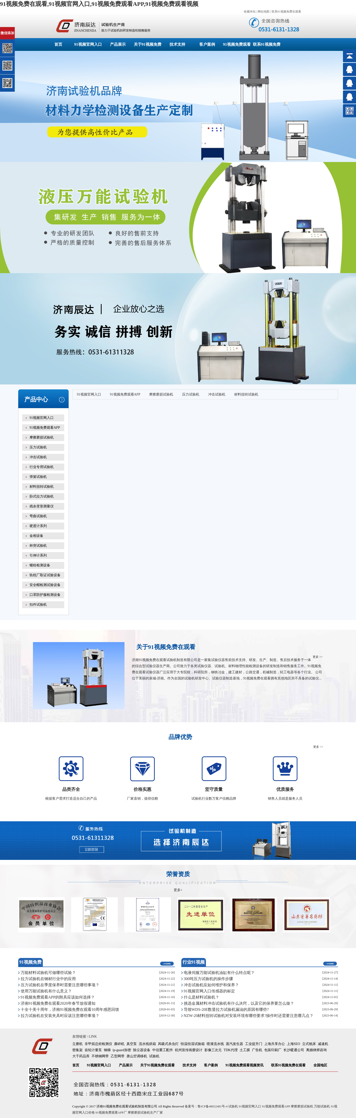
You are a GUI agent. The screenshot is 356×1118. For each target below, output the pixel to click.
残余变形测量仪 (42, 506)
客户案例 (207, 44)
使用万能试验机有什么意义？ (46, 991)
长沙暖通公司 (293, 1050)
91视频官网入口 (88, 44)
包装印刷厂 (272, 1050)
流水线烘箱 (147, 1044)
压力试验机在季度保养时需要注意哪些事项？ (60, 985)
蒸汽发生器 (234, 1044)
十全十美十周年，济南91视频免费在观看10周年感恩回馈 (70, 1009)
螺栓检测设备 (40, 565)
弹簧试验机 (38, 477)
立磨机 (77, 1044)
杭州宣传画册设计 (188, 1050)
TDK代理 (231, 1050)
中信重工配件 (162, 1050)
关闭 (25, 29)
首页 (58, 44)
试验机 (154, 1056)
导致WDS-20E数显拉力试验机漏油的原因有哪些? (226, 1009)
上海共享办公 (274, 1044)
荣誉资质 (178, 881)
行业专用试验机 (42, 467)
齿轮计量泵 (93, 1050)
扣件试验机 (38, 604)
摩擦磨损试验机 (42, 437)
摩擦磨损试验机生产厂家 (145, 1112)
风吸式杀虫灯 (168, 1044)
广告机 (257, 1050)
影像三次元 (213, 1050)
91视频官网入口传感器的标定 (209, 991)
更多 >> (318, 657)
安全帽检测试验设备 (45, 585)
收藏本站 (250, 11)
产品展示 (118, 44)
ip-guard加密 (122, 1050)
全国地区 (320, 1065)
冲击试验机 (38, 457)
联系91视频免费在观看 (286, 11)
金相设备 (36, 536)
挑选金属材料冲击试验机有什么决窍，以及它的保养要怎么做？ (239, 1003)
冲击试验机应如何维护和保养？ (211, 985)
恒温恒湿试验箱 (193, 1044)
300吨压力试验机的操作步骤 (208, 979)
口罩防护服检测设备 (45, 595)
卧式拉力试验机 (42, 496)
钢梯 (107, 1050)
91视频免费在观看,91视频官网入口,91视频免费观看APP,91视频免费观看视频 (99, 4)
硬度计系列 (38, 526)
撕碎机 (119, 1044)
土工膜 (245, 1050)
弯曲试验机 (38, 516)
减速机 (323, 1044)
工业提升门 (253, 1044)
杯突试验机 (38, 545)
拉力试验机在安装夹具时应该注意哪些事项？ (60, 1016)
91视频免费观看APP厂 (111, 1112)
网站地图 (263, 11)
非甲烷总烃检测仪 (98, 1044)
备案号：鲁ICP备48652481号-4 (206, 1106)
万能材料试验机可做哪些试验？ (48, 973)
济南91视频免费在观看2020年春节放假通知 (58, 1003)
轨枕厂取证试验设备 (45, 575)
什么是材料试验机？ (201, 997)
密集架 (77, 1050)
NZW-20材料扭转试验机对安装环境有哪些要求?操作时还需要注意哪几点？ (249, 1016)
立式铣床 (309, 1044)
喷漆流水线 (215, 1044)
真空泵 (131, 1044)
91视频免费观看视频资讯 (244, 1065)
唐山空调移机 (136, 1056)
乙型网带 (117, 1056)
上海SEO (293, 1044)
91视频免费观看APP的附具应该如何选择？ (58, 997)
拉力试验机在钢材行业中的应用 (48, 979)
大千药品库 (81, 1056)
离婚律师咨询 (316, 1050)
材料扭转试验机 (42, 486)
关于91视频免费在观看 (157, 1065)
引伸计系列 (38, 555)
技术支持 (177, 44)
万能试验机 (322, 1106)
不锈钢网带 (100, 1056)
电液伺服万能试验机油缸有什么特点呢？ (219, 973)
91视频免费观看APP (45, 427)
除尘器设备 (141, 1050)
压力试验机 (38, 447)
